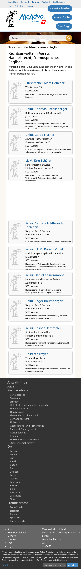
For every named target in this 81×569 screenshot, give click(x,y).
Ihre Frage (64, 26)
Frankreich (46, 2)
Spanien (30, 6)
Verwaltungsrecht (19, 418)
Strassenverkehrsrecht (22, 442)
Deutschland (12, 2)
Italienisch (15, 514)
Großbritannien (59, 2)
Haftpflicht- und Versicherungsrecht (29, 405)
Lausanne (15, 482)
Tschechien (19, 6)
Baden (13, 464)
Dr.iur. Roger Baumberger (44, 301)
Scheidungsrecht (19, 408)
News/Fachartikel (60, 8)
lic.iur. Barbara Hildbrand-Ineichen (44, 225)
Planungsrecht (18, 432)
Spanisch (15, 517)
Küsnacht (15, 492)
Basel (13, 461)
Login (10, 546)
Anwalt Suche (62, 17)
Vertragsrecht (17, 394)
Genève (14, 478)
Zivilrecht (15, 422)
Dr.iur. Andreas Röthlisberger (46, 109)
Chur (12, 488)
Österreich (25, 2)
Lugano (14, 451)
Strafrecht (15, 398)
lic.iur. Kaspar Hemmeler (43, 328)
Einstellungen (7, 565)
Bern (12, 468)
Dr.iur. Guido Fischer (39, 134)
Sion (12, 499)
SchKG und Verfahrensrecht (25, 439)
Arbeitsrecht (16, 436)
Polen (9, 6)
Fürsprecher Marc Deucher (44, 83)
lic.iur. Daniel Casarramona (44, 275)
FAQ (9, 542)
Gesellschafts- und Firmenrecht (27, 425)
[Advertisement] (40, 201)
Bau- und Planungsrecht (23, 429)
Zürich (13, 454)
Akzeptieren (73, 565)
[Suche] (69, 38)
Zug (12, 457)
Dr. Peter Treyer (36, 354)
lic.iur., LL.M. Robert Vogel (44, 249)
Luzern (13, 475)
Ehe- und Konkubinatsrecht (24, 415)
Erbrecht (14, 401)
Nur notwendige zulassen (54, 565)
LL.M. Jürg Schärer (38, 160)
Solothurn (15, 495)
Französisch (16, 507)
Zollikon (14, 471)
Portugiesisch (17, 521)
